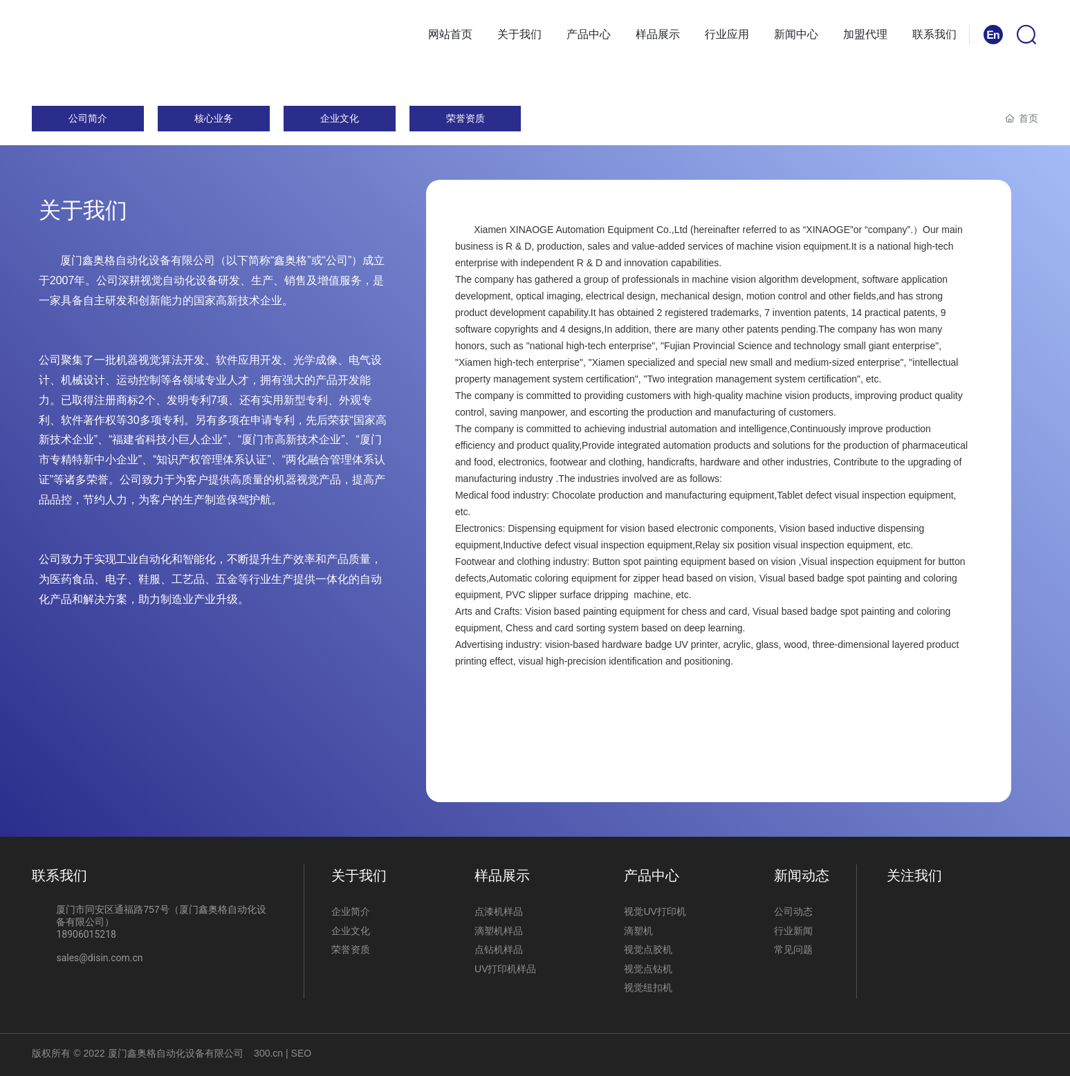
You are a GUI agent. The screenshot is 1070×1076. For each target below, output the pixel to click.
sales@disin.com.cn (99, 957)
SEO (299, 1053)
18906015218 (86, 934)
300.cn (268, 1053)
